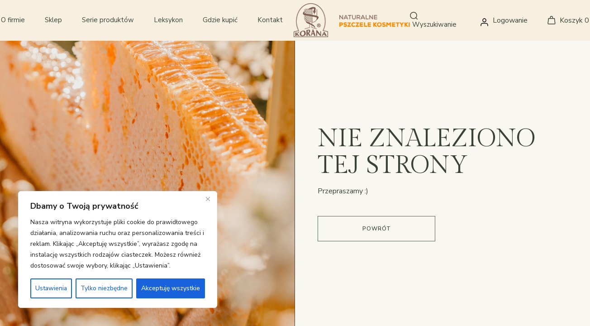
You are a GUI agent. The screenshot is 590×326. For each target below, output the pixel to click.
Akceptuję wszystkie (170, 288)
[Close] (207, 198)
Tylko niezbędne (104, 288)
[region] (117, 249)
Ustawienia (51, 288)
